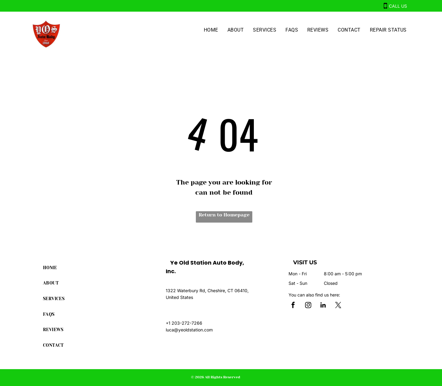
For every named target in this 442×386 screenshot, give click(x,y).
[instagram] (308, 305)
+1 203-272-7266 (184, 323)
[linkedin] (323, 305)
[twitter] (338, 305)
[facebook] (293, 305)
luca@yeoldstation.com (189, 329)
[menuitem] (211, 30)
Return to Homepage (224, 215)
